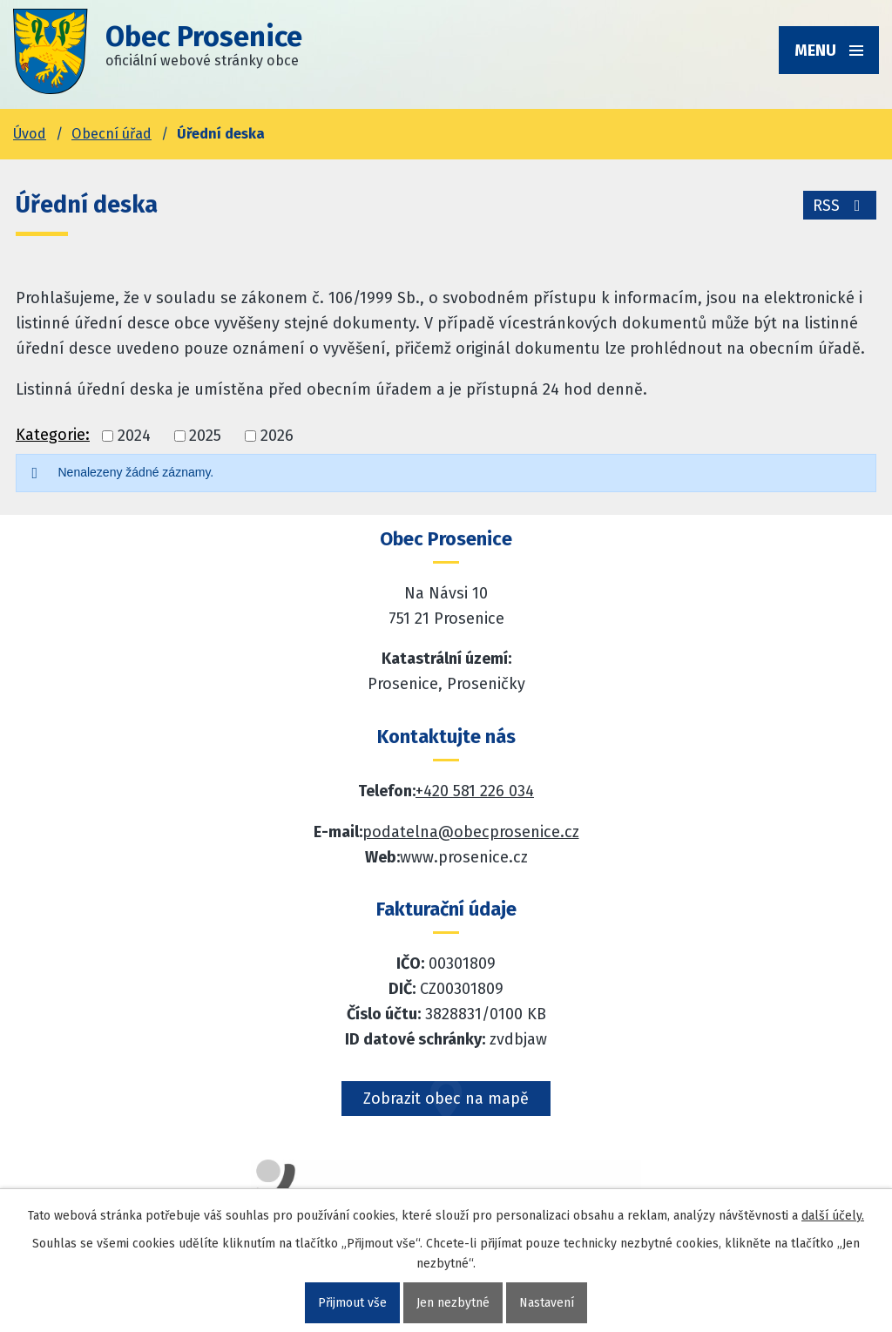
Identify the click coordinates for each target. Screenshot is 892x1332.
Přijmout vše (352, 1302)
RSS (840, 205)
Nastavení (546, 1302)
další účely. (832, 1215)
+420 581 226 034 (475, 791)
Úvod (29, 133)
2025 (205, 436)
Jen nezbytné (453, 1302)
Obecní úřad (111, 133)
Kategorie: (53, 434)
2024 (134, 436)
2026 (277, 436)
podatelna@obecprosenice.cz (470, 832)
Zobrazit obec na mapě (446, 1098)
